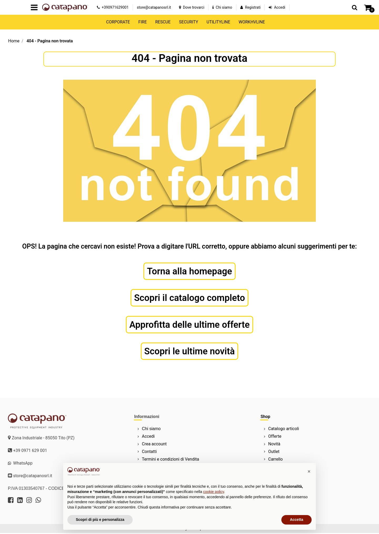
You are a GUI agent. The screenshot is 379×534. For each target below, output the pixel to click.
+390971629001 (113, 7)
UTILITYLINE (218, 21)
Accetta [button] (296, 519)
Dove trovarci (192, 7)
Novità (274, 444)
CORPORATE (118, 21)
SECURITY (188, 21)
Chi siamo (222, 7)
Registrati (253, 7)
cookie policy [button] (213, 492)
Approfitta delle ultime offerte (189, 325)
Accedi (279, 7)
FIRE (142, 21)
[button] (354, 7)
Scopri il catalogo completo (189, 298)
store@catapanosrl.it (154, 7)
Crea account (154, 444)
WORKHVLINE (252, 21)
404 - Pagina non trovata (50, 40)
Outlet (274, 452)
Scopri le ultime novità (189, 352)
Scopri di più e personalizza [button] (100, 519)
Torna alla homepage (189, 271)
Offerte (274, 437)
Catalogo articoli (283, 429)
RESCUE (163, 21)
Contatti (149, 452)
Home (13, 40)
